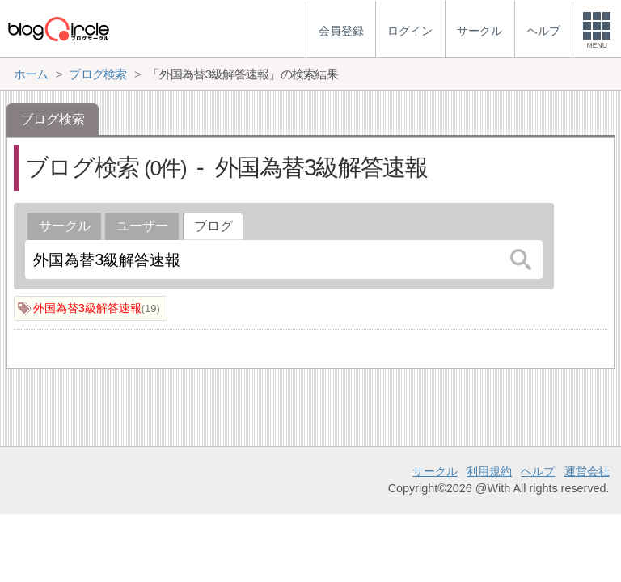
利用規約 (489, 471)
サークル (65, 226)
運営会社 (587, 471)
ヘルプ (538, 471)
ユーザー (142, 226)
